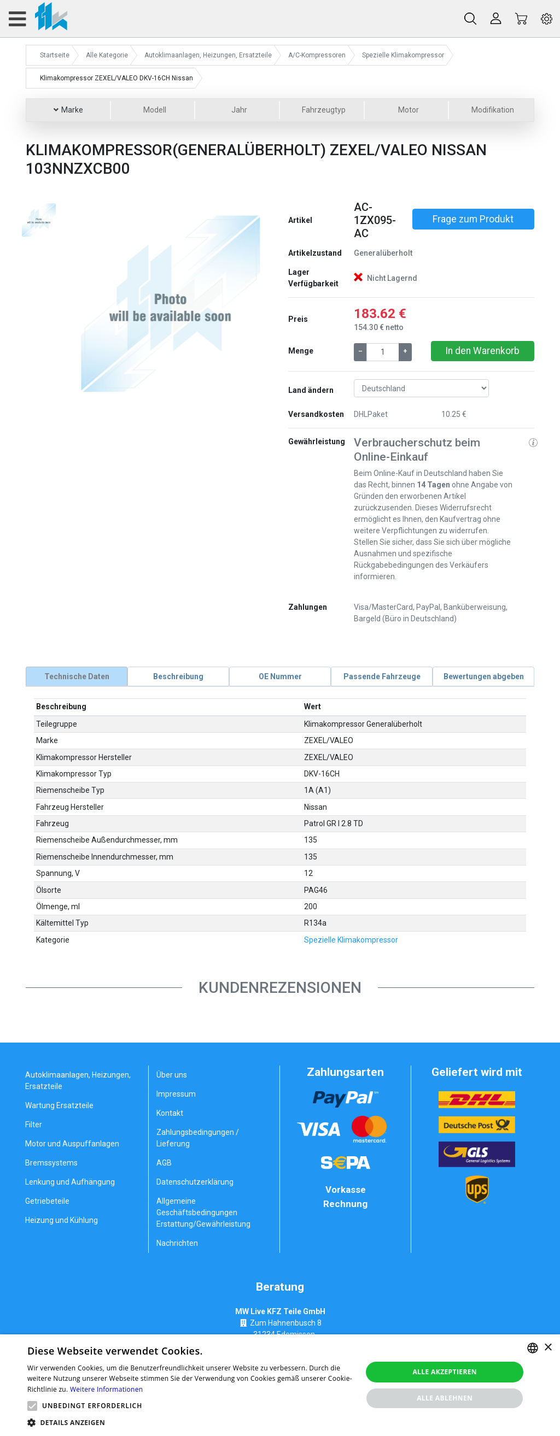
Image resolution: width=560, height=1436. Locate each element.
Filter (33, 1124)
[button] (84, 302)
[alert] (280, 1385)
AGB (164, 1162)
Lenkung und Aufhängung (70, 1182)
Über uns (171, 1074)
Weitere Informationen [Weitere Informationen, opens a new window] (106, 1389)
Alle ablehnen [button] (444, 1398)
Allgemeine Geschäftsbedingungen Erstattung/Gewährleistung (203, 1212)
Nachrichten (177, 1243)
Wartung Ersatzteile (59, 1105)
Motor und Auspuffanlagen (72, 1143)
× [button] (548, 1348)
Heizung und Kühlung (61, 1220)
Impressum (176, 1094)
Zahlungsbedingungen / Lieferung (197, 1138)
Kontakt (169, 1113)
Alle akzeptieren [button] (444, 1371)
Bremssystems (51, 1162)
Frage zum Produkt (473, 219)
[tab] (76, 676)
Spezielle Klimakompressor (351, 939)
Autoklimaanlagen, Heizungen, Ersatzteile (78, 1080)
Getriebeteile (47, 1201)
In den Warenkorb (482, 350)
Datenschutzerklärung (195, 1182)
